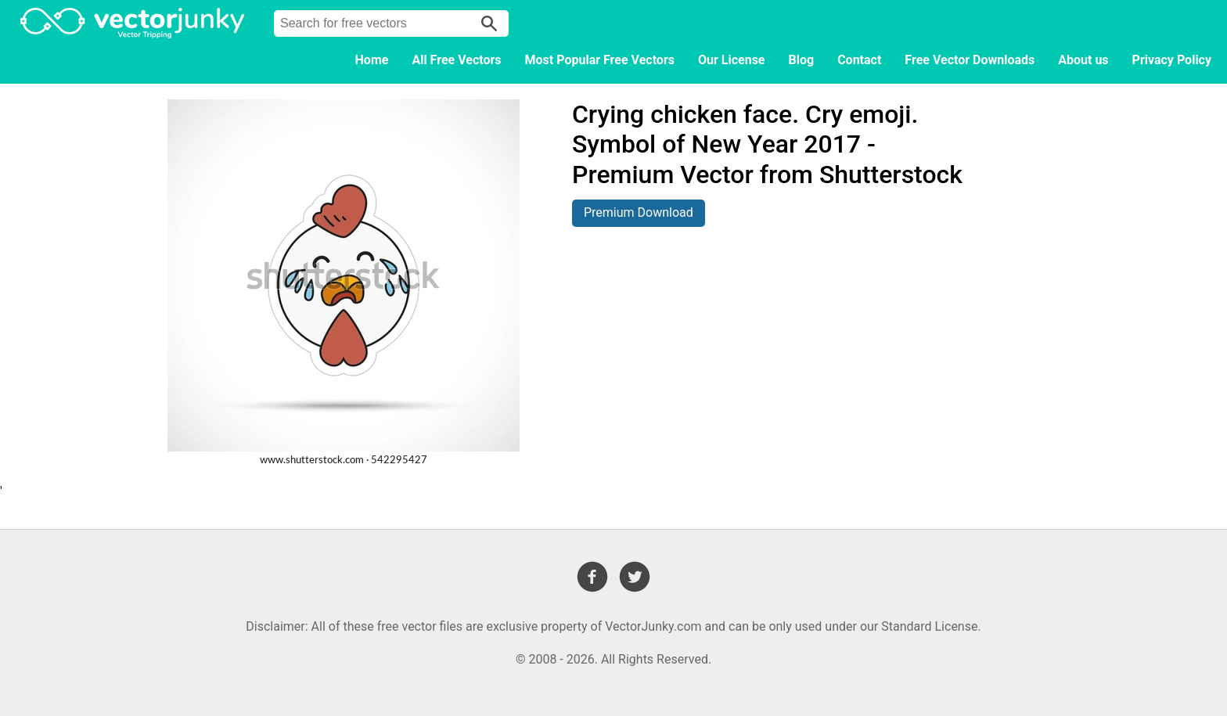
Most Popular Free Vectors (600, 59)
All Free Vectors (456, 59)
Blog (802, 59)
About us (1083, 59)
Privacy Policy (1171, 59)
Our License (731, 59)
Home (372, 59)
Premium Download (638, 212)
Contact (859, 59)
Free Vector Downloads (969, 59)
